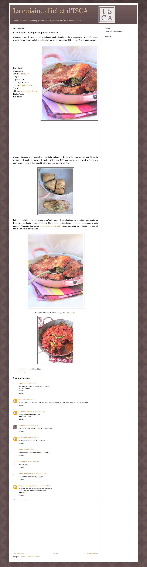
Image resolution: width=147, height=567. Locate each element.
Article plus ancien (92, 553)
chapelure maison (26, 85)
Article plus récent (19, 553)
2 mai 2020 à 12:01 (45, 486)
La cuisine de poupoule (25, 411)
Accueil (55, 553)
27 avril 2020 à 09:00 (30, 383)
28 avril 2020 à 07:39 (32, 425)
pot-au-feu (25, 74)
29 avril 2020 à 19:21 (34, 461)
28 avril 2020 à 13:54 (29, 449)
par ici (72, 312)
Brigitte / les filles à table (26, 473)
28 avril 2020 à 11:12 (33, 437)
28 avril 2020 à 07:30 (39, 411)
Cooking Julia (23, 461)
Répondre (21, 393)
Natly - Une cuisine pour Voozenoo (29, 486)
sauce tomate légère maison (51, 226)
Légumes (25, 372)
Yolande (21, 383)
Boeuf (20, 372)
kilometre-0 (22, 425)
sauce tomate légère (29, 91)
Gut (20, 399)
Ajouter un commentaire (21, 500)
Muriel (21, 449)
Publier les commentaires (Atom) (30, 557)
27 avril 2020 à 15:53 (28, 399)
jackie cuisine (23, 437)
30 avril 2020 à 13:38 (40, 473)
